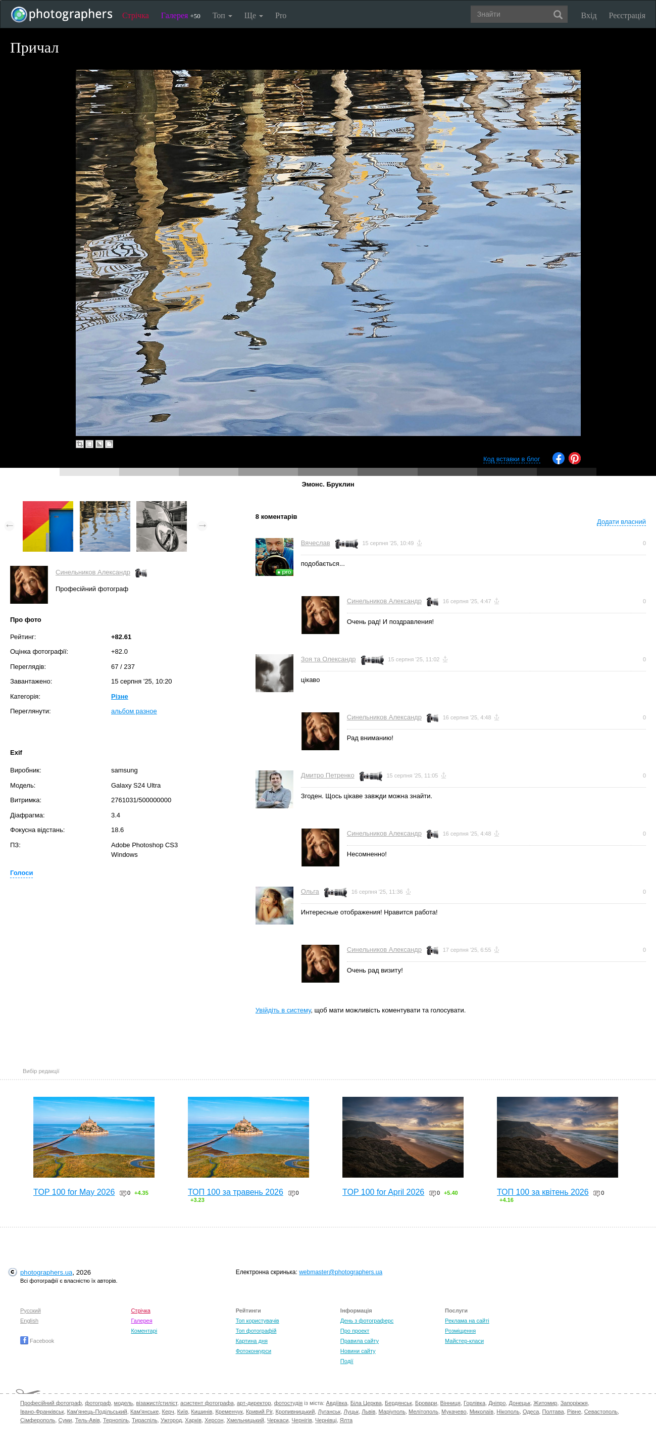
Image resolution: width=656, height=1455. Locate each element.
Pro (280, 15)
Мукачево (453, 1412)
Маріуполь (391, 1412)
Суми (65, 1420)
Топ (222, 15)
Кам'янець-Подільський (97, 1412)
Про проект (354, 1331)
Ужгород (171, 1420)
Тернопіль (116, 1420)
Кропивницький (295, 1412)
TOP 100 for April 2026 (383, 1192)
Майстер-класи (464, 1341)
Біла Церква (366, 1403)
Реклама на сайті (467, 1321)
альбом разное (134, 711)
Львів (368, 1412)
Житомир (545, 1403)
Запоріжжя (574, 1403)
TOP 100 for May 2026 (74, 1192)
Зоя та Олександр (328, 659)
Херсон (214, 1420)
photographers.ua (46, 1272)
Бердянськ (398, 1403)
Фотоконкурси (253, 1351)
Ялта (346, 1420)
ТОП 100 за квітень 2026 (543, 1192)
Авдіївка (336, 1403)
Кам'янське (144, 1412)
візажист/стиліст (156, 1403)
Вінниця (450, 1403)
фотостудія (288, 1403)
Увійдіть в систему (283, 1010)
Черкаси (277, 1420)
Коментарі (144, 1331)
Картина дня (252, 1341)
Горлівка (474, 1403)
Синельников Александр (93, 572)
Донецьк (519, 1403)
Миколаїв (482, 1412)
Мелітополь (423, 1412)
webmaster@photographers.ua (340, 1272)
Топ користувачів (257, 1321)
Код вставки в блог (511, 459)
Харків (193, 1420)
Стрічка (135, 15)
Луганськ (329, 1412)
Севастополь (601, 1412)
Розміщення (460, 1331)
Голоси (21, 873)
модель (123, 1403)
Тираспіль (145, 1420)
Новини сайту (358, 1351)
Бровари (426, 1403)
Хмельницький (245, 1420)
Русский (30, 1310)
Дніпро (497, 1403)
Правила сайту (359, 1341)
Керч (168, 1412)
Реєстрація (627, 15)
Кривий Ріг (259, 1412)
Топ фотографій (256, 1331)
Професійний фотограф (51, 1403)
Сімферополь (37, 1420)
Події (347, 1361)
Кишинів (201, 1412)
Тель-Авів (87, 1420)
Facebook (37, 1341)
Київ (182, 1412)
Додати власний (621, 521)
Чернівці (326, 1420)
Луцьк (351, 1412)
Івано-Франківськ (42, 1412)
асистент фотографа (207, 1403)
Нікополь (507, 1412)
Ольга (310, 891)
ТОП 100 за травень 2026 (235, 1192)
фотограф (98, 1403)
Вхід (589, 15)
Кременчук (228, 1412)
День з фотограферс (367, 1321)
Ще (253, 15)
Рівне (574, 1412)
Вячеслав (315, 543)
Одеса (531, 1412)
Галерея (180, 15)
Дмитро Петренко (328, 775)
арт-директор (254, 1403)
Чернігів (301, 1420)
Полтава (553, 1412)
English (29, 1321)
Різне (119, 696)
